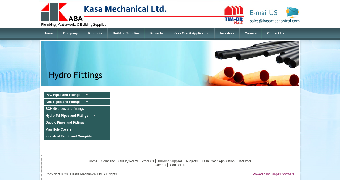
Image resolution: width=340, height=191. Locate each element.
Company (70, 33)
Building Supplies (126, 33)
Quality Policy (128, 161)
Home (48, 33)
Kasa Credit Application (191, 33)
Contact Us (275, 33)
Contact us (177, 165)
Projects (156, 33)
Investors (227, 33)
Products (97, 33)
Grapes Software (282, 174)
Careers (251, 33)
